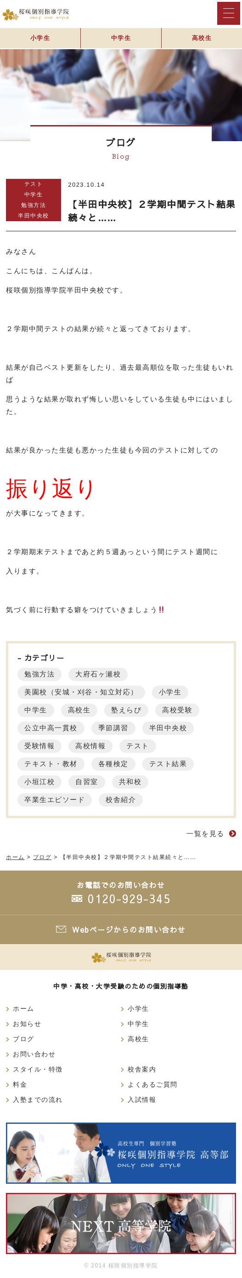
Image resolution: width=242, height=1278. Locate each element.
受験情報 (39, 746)
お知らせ (27, 1023)
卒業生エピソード (54, 799)
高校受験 (177, 710)
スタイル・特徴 (38, 1069)
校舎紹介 (121, 799)
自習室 (86, 781)
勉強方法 (33, 205)
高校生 (202, 37)
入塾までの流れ (38, 1099)
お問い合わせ (34, 1054)
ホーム (23, 1008)
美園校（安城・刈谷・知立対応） (81, 692)
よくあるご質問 (153, 1084)
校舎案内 (142, 1069)
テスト (33, 184)
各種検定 (113, 764)
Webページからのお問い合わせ (129, 929)
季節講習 (113, 728)
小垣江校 (39, 781)
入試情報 (142, 1099)
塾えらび (126, 710)
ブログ (23, 1039)
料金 (20, 1084)
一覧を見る (205, 833)
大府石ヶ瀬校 (98, 674)
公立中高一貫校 (51, 728)
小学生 (40, 37)
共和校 (130, 781)
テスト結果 (168, 764)
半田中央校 (33, 215)
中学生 (121, 37)
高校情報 (90, 746)
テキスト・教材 (51, 764)
